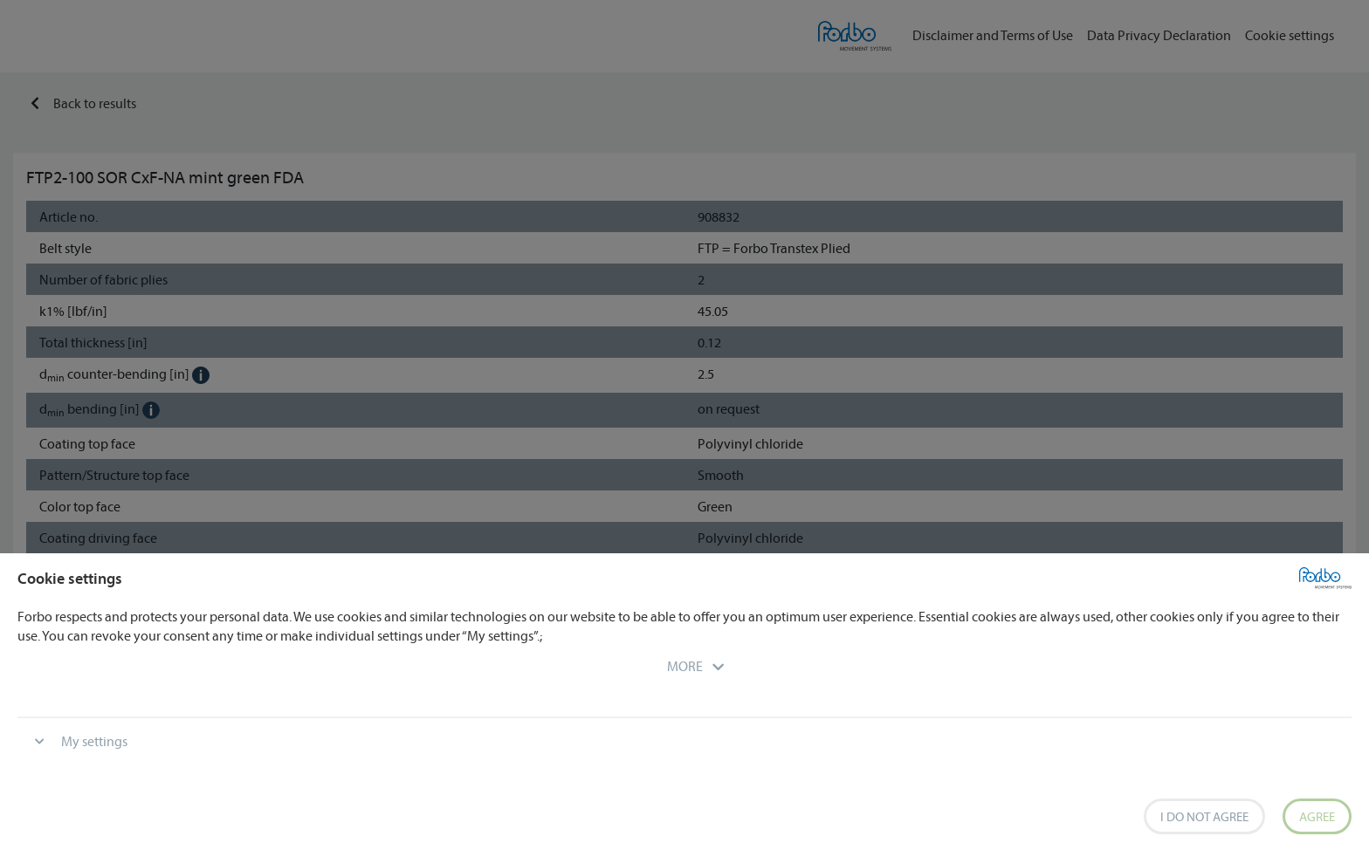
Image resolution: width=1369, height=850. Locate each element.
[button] (685, 666)
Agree (1317, 816)
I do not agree (1204, 816)
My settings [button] (94, 741)
